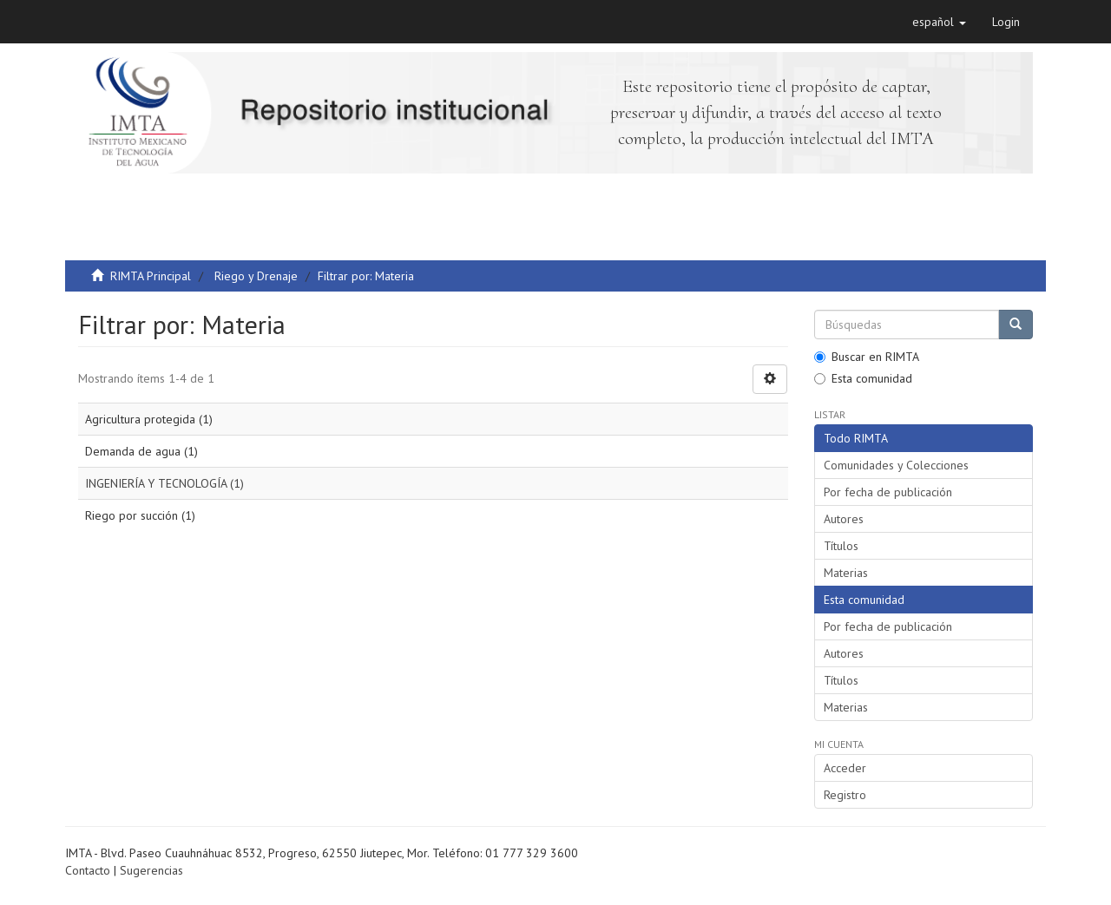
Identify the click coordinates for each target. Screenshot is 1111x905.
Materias (846, 572)
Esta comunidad (863, 378)
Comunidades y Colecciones (896, 465)
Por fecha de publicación (888, 492)
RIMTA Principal (150, 276)
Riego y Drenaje (256, 276)
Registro (845, 795)
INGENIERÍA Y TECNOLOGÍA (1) (164, 483)
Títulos (841, 546)
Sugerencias (151, 870)
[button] (939, 21)
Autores (844, 519)
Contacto (87, 870)
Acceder (845, 768)
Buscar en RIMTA (866, 356)
